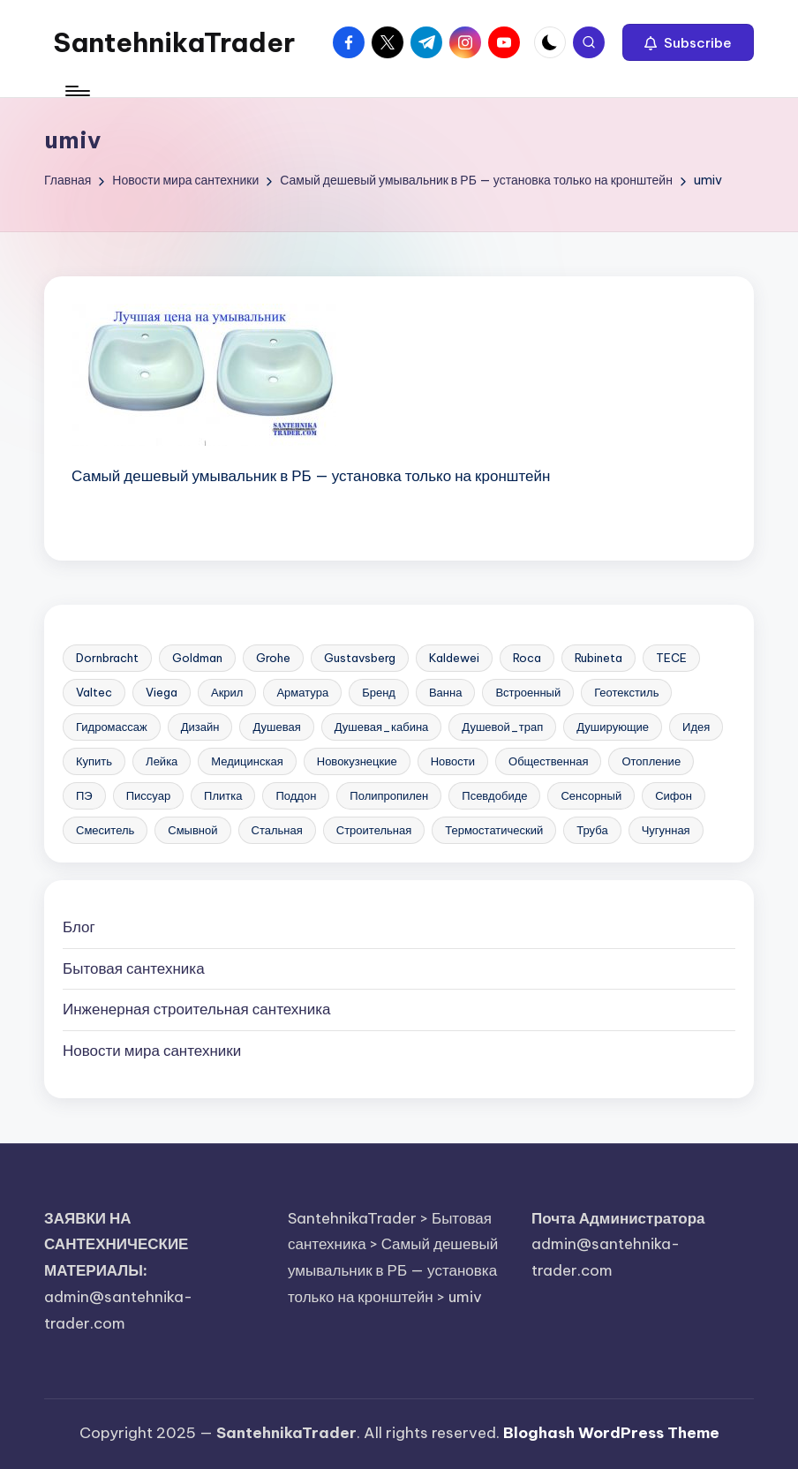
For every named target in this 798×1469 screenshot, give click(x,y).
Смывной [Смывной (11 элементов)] (192, 830)
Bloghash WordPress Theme (611, 1433)
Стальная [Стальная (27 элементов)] (277, 830)
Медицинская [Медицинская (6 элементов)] (246, 761)
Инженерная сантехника (196, 1009)
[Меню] (76, 91)
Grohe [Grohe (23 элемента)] (273, 658)
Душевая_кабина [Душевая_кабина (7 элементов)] (382, 726)
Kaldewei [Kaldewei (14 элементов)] (454, 658)
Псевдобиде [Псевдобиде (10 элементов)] (494, 795)
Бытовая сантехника (134, 968)
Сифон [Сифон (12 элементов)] (673, 795)
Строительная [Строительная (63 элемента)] (373, 830)
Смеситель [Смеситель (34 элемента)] (105, 830)
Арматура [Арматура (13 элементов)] (302, 692)
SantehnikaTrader (174, 42)
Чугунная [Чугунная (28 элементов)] (666, 830)
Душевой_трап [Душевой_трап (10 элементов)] (502, 726)
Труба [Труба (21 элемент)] (591, 830)
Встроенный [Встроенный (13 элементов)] (528, 692)
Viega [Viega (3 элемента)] (161, 692)
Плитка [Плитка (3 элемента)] (223, 795)
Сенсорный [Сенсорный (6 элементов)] (591, 795)
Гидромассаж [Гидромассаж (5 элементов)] (111, 726)
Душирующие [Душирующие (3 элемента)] (612, 726)
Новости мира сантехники (152, 1050)
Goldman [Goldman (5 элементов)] (197, 658)
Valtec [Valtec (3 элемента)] (94, 692)
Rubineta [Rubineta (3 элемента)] (598, 658)
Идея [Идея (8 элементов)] (696, 726)
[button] (688, 42)
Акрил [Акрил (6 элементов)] (227, 692)
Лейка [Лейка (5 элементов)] (161, 761)
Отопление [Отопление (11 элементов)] (651, 761)
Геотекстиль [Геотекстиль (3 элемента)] (626, 692)
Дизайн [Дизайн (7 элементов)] (200, 726)
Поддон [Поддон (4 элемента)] (295, 795)
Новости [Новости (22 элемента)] (453, 761)
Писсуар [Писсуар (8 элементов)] (148, 795)
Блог (79, 927)
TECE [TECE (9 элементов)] (671, 658)
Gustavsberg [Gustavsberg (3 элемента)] (359, 658)
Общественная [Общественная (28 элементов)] (548, 761)
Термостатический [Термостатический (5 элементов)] (494, 830)
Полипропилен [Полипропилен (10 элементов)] (389, 795)
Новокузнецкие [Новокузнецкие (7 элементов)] (357, 761)
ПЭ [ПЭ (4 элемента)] (84, 795)
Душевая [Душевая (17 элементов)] (276, 726)
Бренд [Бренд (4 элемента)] (378, 692)
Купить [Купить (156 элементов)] (94, 761)
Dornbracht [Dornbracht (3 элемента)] (107, 658)
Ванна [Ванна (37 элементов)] (446, 692)
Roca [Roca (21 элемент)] (527, 658)
